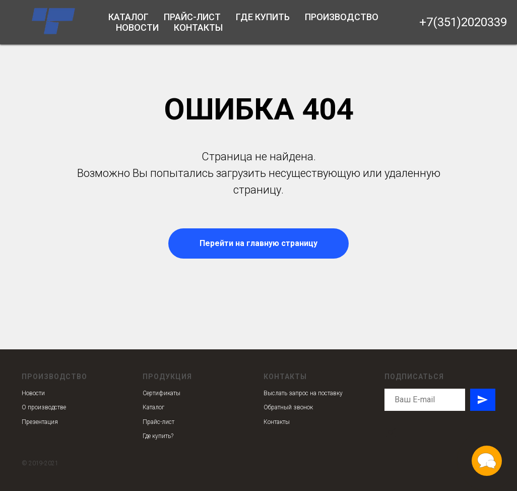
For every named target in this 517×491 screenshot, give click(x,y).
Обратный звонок (288, 407)
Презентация (40, 421)
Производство (341, 17)
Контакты (198, 27)
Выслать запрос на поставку (303, 393)
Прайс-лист (192, 17)
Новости (137, 27)
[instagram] (390, 432)
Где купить (263, 17)
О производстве (44, 407)
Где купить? (158, 436)
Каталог (128, 17)
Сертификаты (161, 393)
